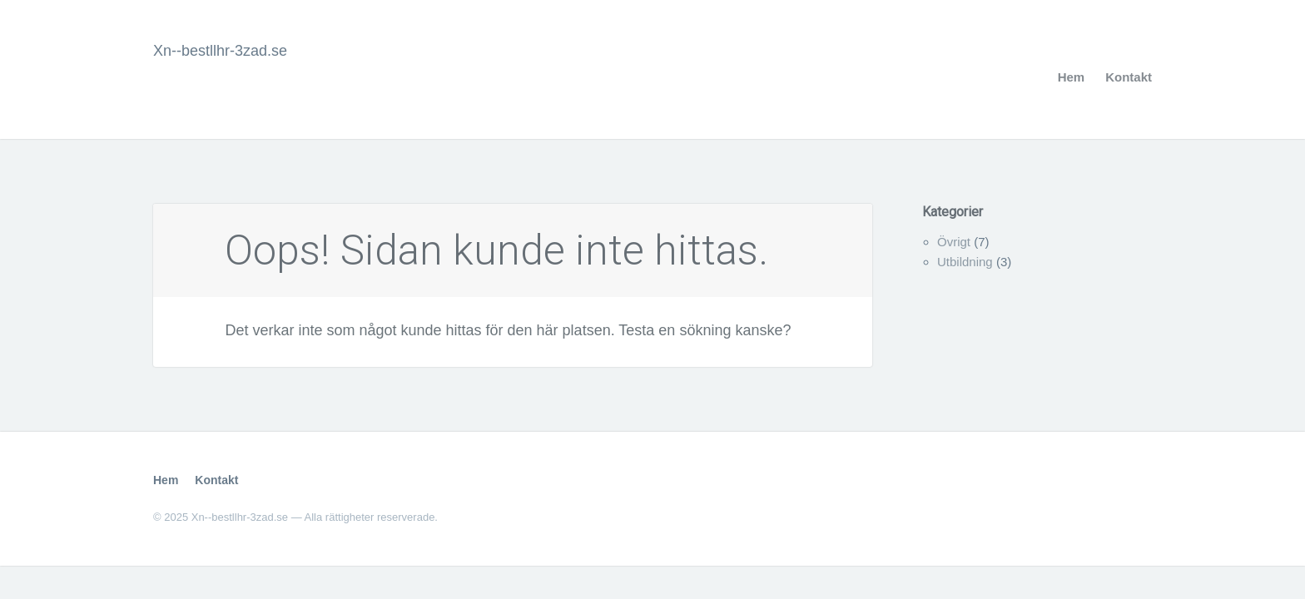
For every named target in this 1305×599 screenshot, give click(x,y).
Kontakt (1128, 77)
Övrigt (953, 242)
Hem (1071, 77)
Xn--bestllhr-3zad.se (220, 50)
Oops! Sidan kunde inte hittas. (496, 250)
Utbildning (965, 262)
